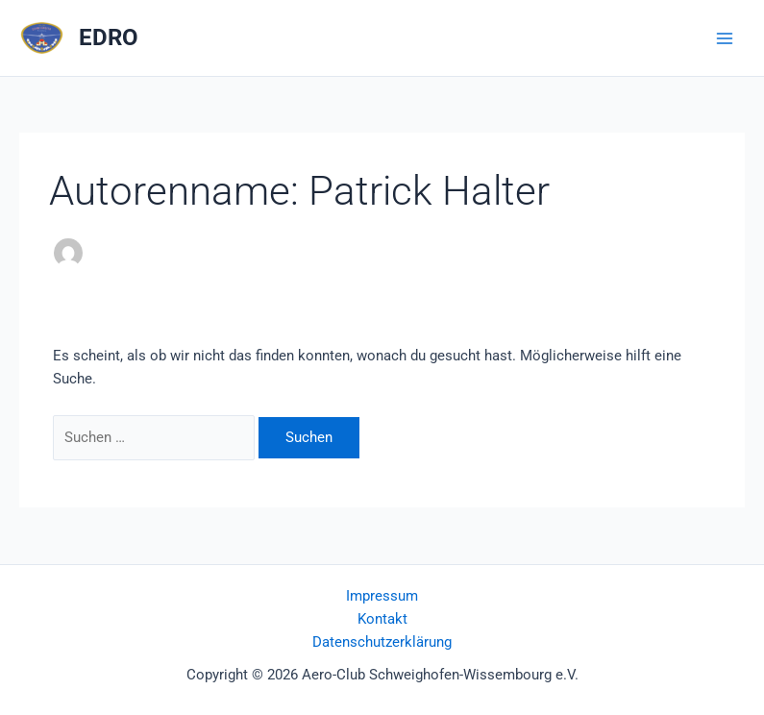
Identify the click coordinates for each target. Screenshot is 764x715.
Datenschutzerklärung (382, 642)
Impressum (382, 595)
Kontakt (382, 619)
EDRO (108, 37)
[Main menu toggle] (724, 38)
